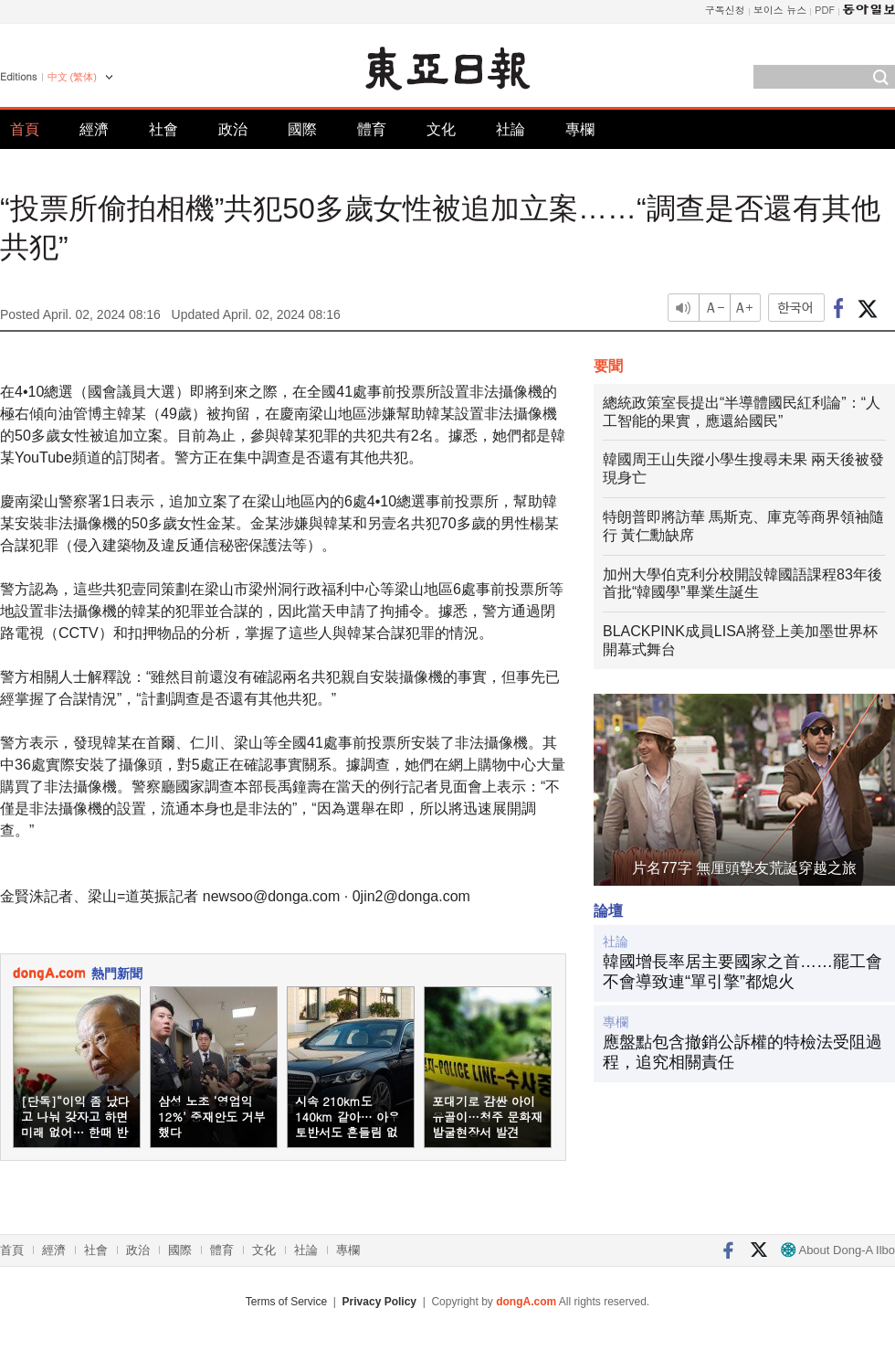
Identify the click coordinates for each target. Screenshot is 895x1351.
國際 (302, 129)
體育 (371, 129)
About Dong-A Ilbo (838, 1250)
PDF (825, 9)
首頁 (24, 129)
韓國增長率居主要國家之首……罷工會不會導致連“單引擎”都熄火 (742, 971)
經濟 (94, 129)
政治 (232, 129)
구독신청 (725, 9)
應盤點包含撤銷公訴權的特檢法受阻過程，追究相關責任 (742, 1052)
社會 (163, 129)
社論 (510, 129)
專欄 (580, 129)
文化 (441, 129)
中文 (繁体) (72, 76)
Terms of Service (286, 1301)
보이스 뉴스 (780, 9)
